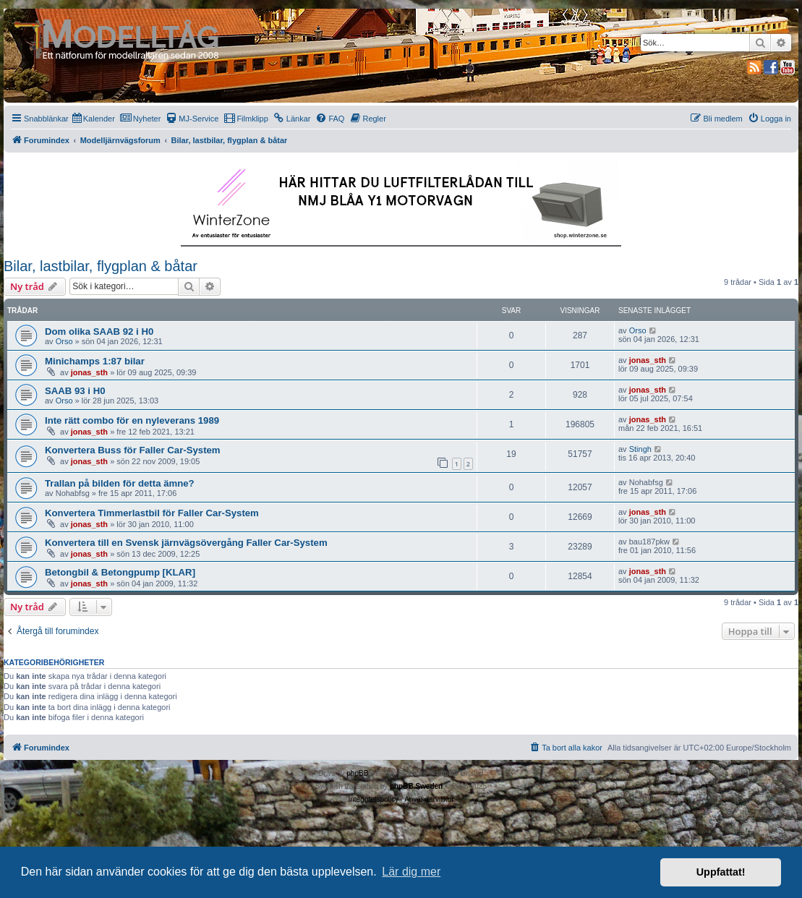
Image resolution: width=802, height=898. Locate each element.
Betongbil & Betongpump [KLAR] (120, 572)
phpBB (357, 773)
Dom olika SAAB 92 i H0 (99, 331)
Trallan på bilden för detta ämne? (120, 483)
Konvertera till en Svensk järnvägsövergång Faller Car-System (186, 542)
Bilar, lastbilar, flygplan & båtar (100, 266)
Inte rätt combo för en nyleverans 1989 (132, 420)
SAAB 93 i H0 (75, 390)
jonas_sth (89, 372)
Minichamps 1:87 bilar (95, 361)
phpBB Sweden (416, 786)
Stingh (640, 449)
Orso (64, 341)
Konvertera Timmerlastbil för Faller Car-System (152, 513)
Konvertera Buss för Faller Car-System (133, 450)
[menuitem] (93, 118)
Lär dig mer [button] (411, 871)
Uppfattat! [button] (721, 872)
